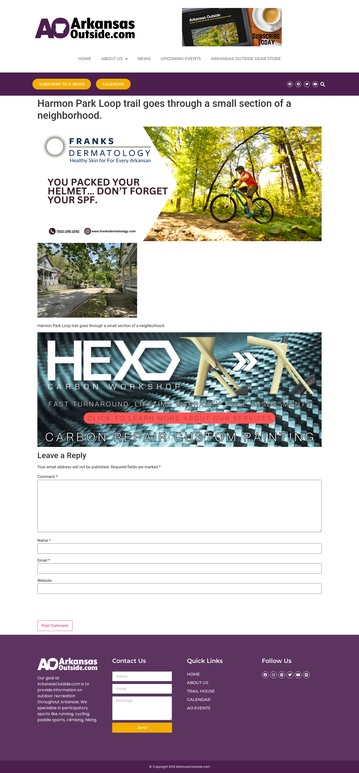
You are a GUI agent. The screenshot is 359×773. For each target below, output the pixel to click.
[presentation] (71, 608)
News (144, 58)
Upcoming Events (181, 58)
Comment (47, 477)
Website (44, 581)
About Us (114, 58)
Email (43, 560)
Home (84, 58)
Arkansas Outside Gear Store (246, 58)
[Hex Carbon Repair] (179, 445)
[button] (322, 84)
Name (44, 541)
